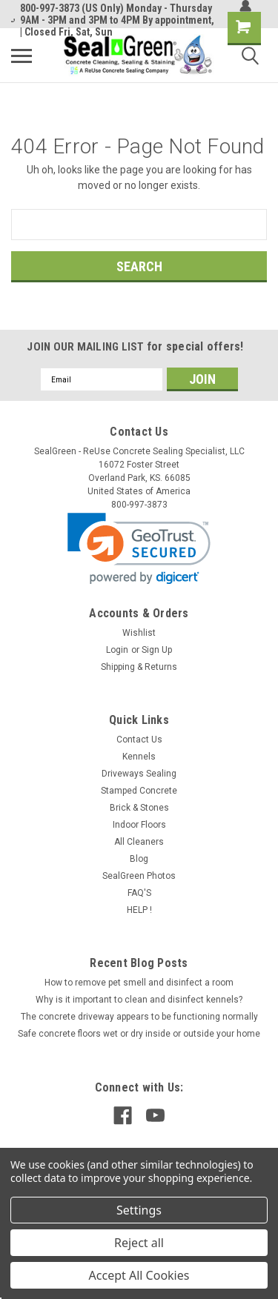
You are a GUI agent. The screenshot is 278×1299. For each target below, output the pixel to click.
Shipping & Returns (139, 667)
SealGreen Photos (139, 876)
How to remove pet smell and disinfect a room (139, 982)
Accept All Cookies (139, 1275)
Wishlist (139, 633)
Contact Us (139, 739)
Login (117, 650)
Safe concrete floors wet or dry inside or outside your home (139, 1034)
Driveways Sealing (139, 773)
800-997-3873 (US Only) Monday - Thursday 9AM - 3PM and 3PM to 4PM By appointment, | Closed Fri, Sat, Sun (112, 20)
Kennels (139, 756)
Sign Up (157, 650)
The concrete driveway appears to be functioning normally (139, 1016)
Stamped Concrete (139, 790)
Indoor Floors (139, 825)
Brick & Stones (139, 808)
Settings (139, 1210)
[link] (139, 548)
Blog (139, 859)
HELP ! (139, 910)
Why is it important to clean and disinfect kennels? (139, 999)
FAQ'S (139, 893)
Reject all (139, 1243)
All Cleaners (139, 842)
